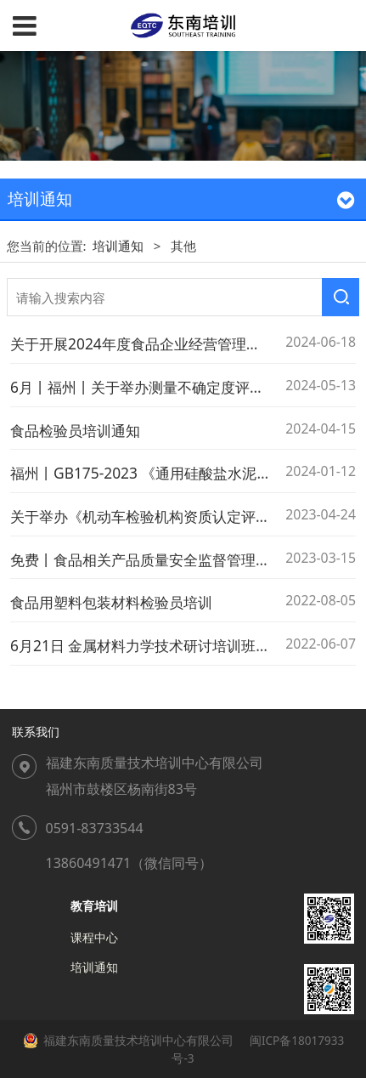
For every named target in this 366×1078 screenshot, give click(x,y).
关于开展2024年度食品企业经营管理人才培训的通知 (178, 343)
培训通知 (118, 245)
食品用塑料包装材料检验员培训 (111, 602)
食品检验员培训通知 (75, 430)
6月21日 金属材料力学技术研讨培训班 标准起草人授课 (185, 645)
